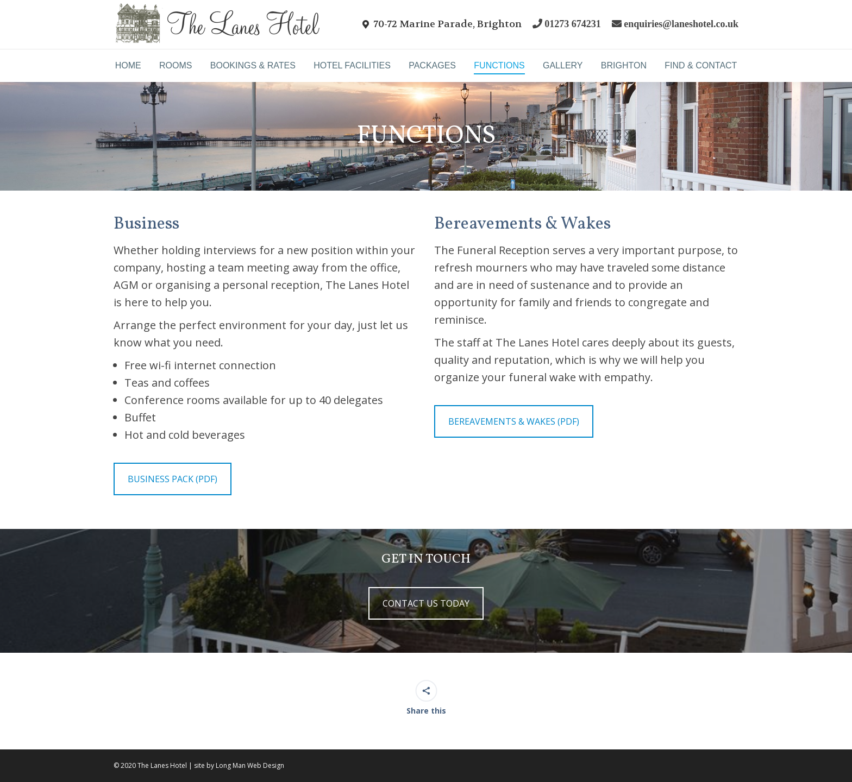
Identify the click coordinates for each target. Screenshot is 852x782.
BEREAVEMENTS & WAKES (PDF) (513, 421)
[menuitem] (128, 65)
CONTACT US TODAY (426, 603)
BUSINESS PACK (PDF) (172, 479)
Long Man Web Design (250, 765)
